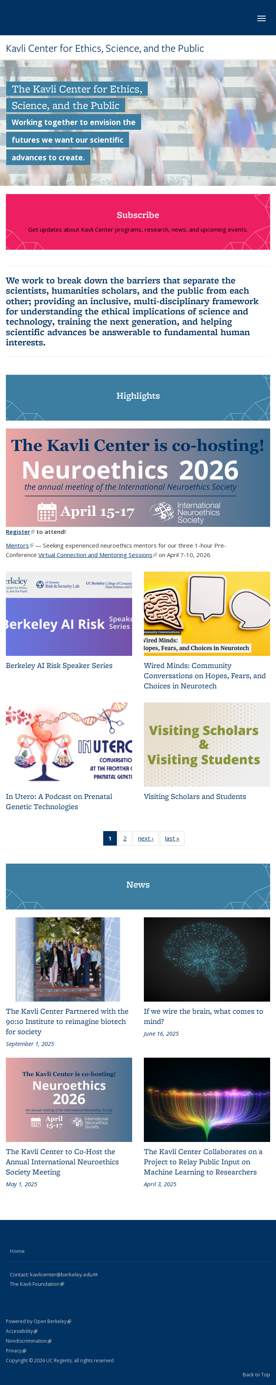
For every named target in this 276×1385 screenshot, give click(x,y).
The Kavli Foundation (37, 1283)
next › (148, 840)
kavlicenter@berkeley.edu (63, 1274)
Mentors (20, 545)
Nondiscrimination (29, 1341)
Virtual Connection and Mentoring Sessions (97, 555)
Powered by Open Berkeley (38, 1321)
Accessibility (22, 1331)
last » (175, 840)
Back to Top (256, 1374)
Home (17, 1250)
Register (20, 531)
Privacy (16, 1350)
